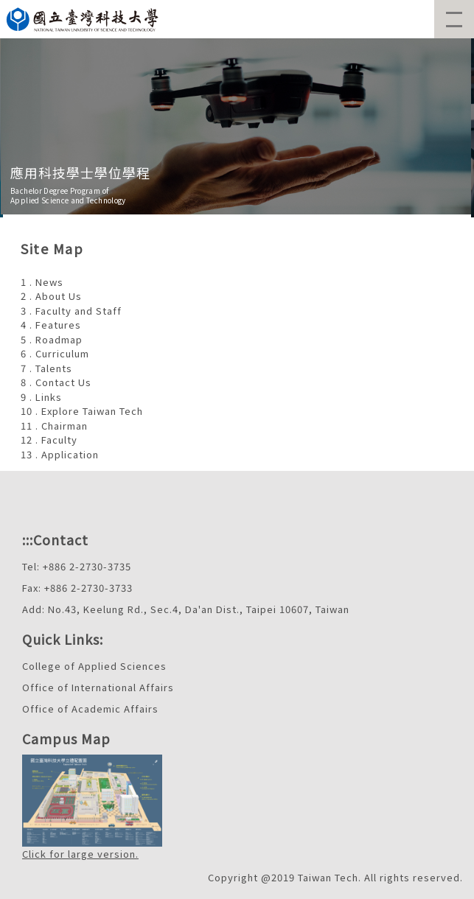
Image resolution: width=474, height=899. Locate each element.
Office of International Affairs (98, 687)
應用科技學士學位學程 (80, 172)
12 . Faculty (49, 440)
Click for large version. (80, 854)
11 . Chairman (54, 426)
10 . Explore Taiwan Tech (82, 411)
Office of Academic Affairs (90, 709)
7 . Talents (46, 368)
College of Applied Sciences (94, 666)
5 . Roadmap (52, 339)
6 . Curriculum (55, 353)
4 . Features (51, 325)
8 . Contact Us (56, 382)
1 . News (42, 282)
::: (27, 539)
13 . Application (60, 454)
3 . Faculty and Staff (71, 311)
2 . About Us (51, 296)
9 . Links (41, 397)
